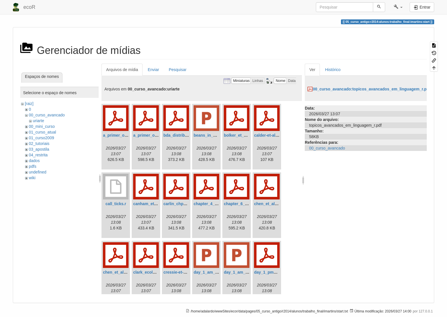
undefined (37, 172)
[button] (398, 7)
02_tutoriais (39, 143)
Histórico (332, 69)
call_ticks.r (115, 203)
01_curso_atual (42, 132)
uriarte (38, 120)
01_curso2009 (41, 138)
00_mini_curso (42, 126)
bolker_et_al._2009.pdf (245, 135)
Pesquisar (177, 69)
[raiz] (29, 103)
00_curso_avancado (47, 115)
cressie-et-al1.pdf (179, 272)
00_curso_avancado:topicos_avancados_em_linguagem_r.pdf (371, 89)
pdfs (32, 166)
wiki (32, 177)
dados (34, 160)
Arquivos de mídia (122, 69)
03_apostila (39, 149)
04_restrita (38, 155)
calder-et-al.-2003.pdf (274, 135)
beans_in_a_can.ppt (213, 135)
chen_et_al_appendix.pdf (278, 203)
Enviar (153, 69)
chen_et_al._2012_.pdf (124, 272)
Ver (312, 69)
